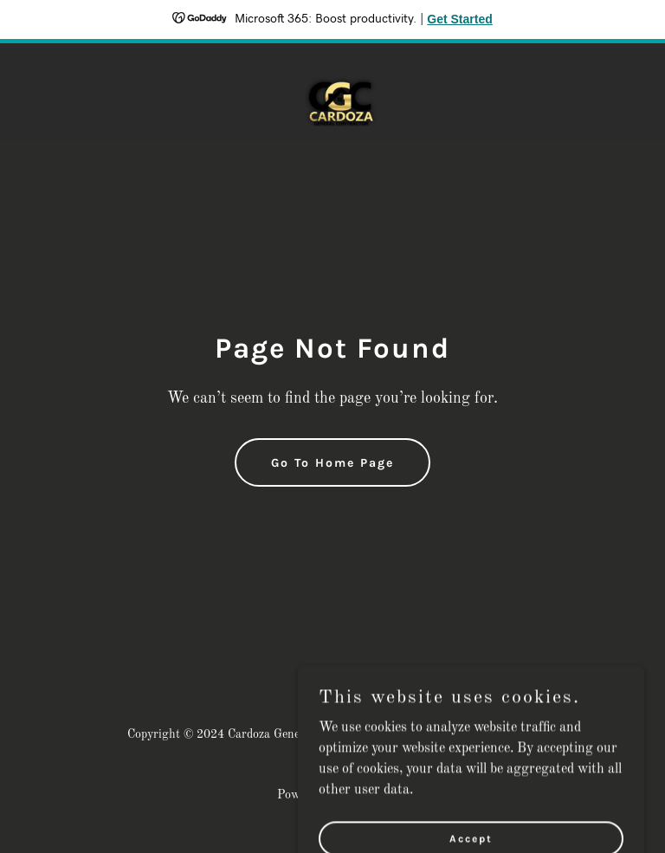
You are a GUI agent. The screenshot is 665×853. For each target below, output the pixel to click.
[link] (332, 91)
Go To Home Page (332, 463)
